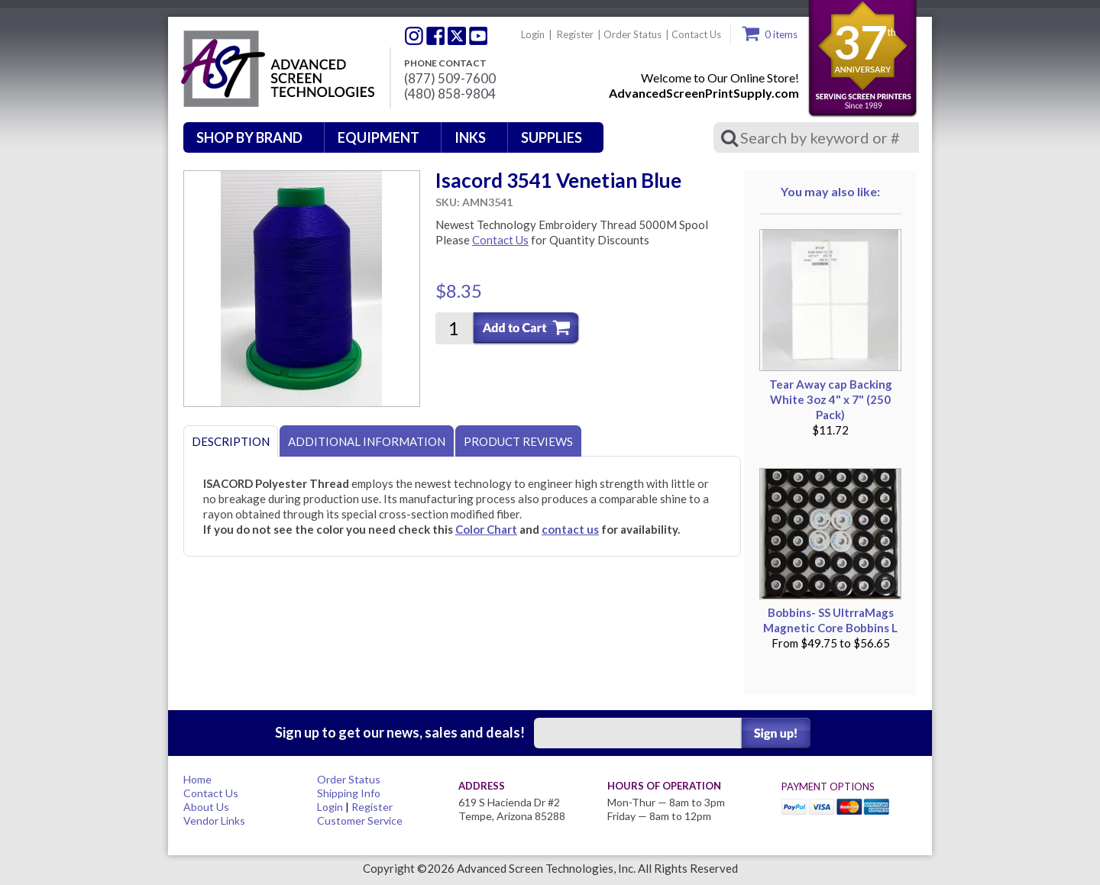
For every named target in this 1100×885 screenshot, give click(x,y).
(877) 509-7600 (450, 78)
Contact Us (696, 34)
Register (575, 34)
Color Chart (486, 529)
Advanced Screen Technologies (275, 69)
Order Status (632, 34)
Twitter (414, 36)
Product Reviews (518, 441)
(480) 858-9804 (450, 94)
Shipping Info (348, 792)
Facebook (435, 36)
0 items (781, 34)
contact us (570, 529)
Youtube (478, 36)
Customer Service (360, 820)
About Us (206, 806)
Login (533, 34)
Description (231, 441)
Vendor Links (214, 820)
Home (197, 779)
